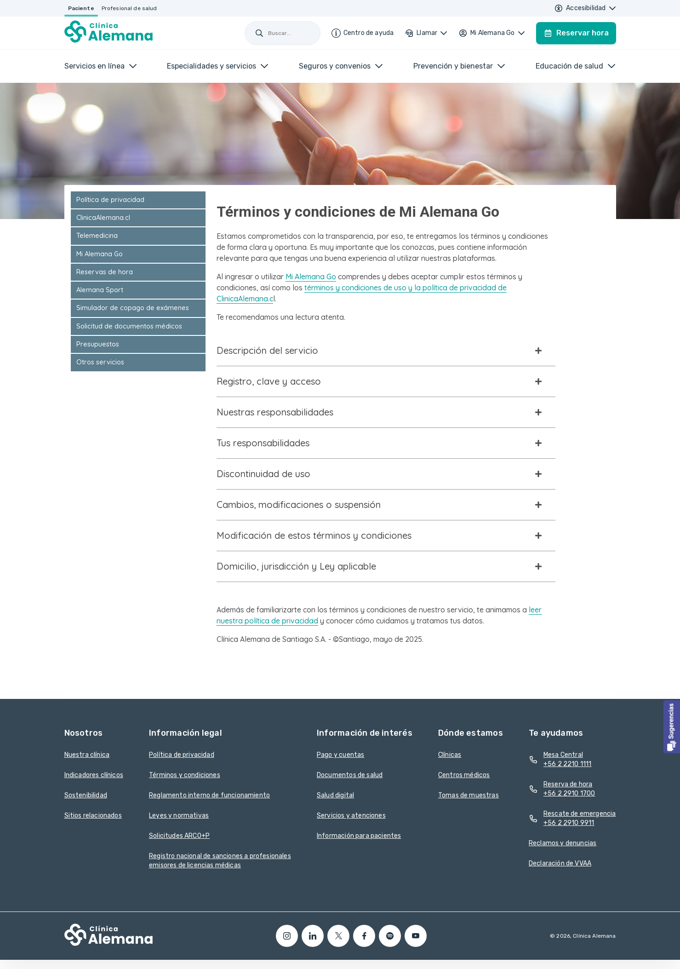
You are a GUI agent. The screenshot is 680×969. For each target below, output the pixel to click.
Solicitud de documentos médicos (129, 326)
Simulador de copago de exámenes (132, 308)
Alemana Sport (99, 290)
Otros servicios (100, 362)
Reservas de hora (104, 272)
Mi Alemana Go (99, 254)
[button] (671, 726)
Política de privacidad (110, 200)
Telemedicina (97, 235)
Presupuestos (97, 344)
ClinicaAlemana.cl (103, 217)
